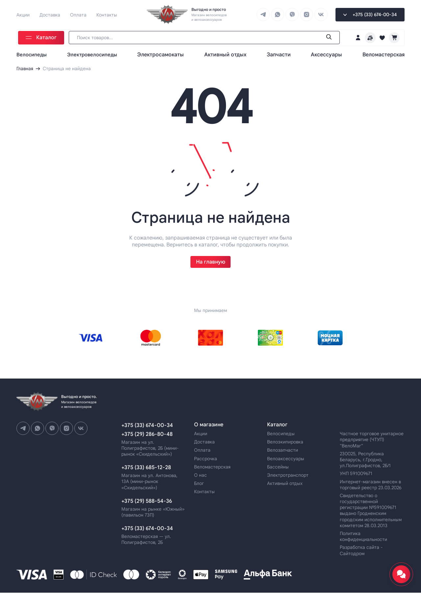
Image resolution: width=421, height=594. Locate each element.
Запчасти (280, 54)
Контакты (106, 14)
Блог (199, 485)
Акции (23, 14)
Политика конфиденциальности (363, 538)
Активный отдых (228, 54)
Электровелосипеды (94, 54)
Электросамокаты (163, 54)
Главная (24, 68)
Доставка (49, 14)
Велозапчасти (282, 452)
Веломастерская (383, 54)
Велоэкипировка (285, 443)
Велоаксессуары (285, 460)
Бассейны (278, 468)
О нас (200, 476)
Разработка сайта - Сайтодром (361, 552)
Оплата (78, 14)
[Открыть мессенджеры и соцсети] (401, 574)
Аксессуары (327, 54)
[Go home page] (168, 15)
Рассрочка (205, 460)
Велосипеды (32, 54)
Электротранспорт (288, 476)
